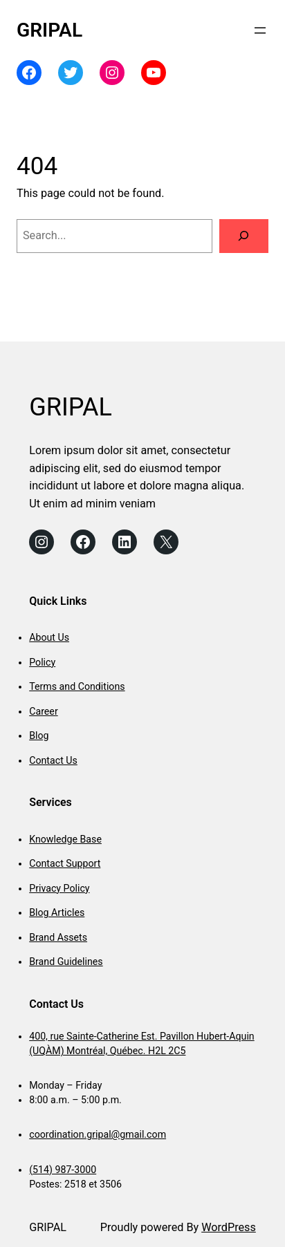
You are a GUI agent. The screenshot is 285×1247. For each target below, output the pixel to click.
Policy (42, 662)
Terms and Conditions (77, 686)
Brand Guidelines (65, 961)
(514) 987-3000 (62, 1169)
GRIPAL (49, 30)
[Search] (243, 236)
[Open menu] (260, 30)
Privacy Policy (59, 888)
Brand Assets (58, 937)
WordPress (228, 1227)
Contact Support (64, 863)
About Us (49, 637)
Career (43, 711)
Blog (38, 735)
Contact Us (53, 760)
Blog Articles (56, 912)
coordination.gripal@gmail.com (97, 1134)
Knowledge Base (65, 839)
